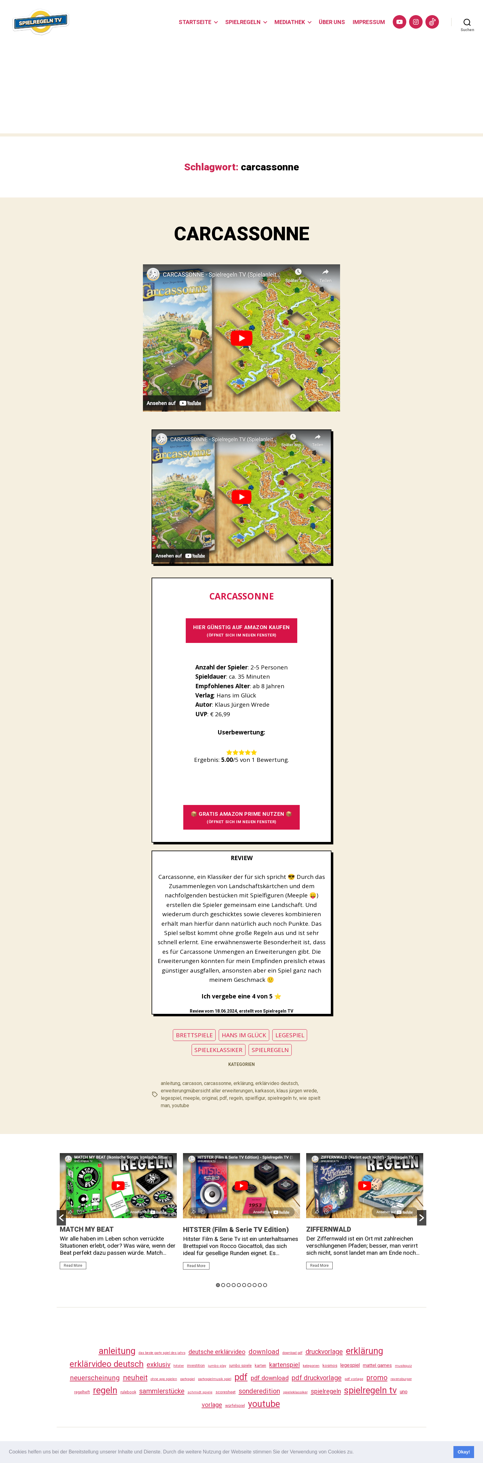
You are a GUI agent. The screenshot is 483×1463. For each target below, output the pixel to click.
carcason (192, 1084)
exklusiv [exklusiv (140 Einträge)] (158, 1366)
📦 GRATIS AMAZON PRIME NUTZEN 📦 (241, 818)
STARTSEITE (195, 22)
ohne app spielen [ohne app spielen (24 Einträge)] (164, 1380)
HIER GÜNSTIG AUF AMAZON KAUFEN (241, 631)
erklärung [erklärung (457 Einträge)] (364, 1352)
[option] (118, 1215)
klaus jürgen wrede (297, 1092)
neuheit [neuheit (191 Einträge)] (135, 1378)
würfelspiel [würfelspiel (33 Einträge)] (235, 1406)
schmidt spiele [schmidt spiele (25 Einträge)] (200, 1394)
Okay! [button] (464, 1451)
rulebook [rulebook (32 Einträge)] (128, 1393)
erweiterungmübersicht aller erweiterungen (207, 1092)
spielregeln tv (281, 1099)
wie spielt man (314, 1099)
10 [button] (265, 1286)
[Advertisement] (241, 91)
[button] (356, 1452)
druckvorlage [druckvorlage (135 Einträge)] (324, 1352)
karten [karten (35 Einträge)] (260, 1366)
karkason (264, 1092)
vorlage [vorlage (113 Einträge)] (212, 1406)
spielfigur (255, 1099)
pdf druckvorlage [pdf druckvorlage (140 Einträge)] (317, 1379)
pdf (223, 1099)
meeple (191, 1099)
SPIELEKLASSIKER (218, 1051)
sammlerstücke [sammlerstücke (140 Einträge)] (162, 1392)
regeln (236, 1099)
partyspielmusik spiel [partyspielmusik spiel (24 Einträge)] (214, 1380)
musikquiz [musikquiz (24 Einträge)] (403, 1367)
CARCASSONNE (241, 234)
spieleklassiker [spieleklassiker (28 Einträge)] (295, 1393)
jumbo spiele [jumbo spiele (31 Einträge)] (240, 1366)
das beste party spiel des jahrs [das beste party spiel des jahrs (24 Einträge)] (162, 1354)
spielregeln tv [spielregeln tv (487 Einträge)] (370, 1391)
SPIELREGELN (243, 22)
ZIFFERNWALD (328, 1230)
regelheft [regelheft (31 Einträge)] (82, 1393)
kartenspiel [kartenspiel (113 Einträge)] (284, 1366)
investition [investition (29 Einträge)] (196, 1367)
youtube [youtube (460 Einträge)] (264, 1405)
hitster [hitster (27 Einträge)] (178, 1367)
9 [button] (260, 1286)
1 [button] (218, 1286)
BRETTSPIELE (194, 1036)
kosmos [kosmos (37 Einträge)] (330, 1366)
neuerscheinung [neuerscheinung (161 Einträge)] (95, 1379)
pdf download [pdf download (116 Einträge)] (270, 1379)
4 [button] (234, 1286)
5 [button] (239, 1286)
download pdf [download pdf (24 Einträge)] (292, 1354)
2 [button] (223, 1286)
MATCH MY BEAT (87, 1230)
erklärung (243, 1084)
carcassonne (217, 1084)
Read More (73, 1266)
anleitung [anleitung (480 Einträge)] (117, 1352)
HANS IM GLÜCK (244, 1036)
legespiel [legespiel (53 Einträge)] (350, 1366)
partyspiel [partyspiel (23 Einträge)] (187, 1380)
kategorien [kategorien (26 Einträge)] (311, 1367)
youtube (169, 1106)
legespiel (171, 1099)
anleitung (170, 1084)
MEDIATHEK (289, 22)
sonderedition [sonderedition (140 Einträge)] (259, 1392)
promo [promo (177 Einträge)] (377, 1379)
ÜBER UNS (332, 22)
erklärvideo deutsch (276, 1084)
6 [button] (244, 1286)
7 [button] (249, 1286)
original (209, 1099)
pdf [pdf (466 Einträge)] (241, 1378)
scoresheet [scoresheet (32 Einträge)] (226, 1393)
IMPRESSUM (369, 22)
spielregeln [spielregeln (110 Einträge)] (326, 1392)
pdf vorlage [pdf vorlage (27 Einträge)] (354, 1380)
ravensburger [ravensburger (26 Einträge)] (401, 1380)
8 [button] (255, 1286)
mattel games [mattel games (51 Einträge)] (377, 1366)
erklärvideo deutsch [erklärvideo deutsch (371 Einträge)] (107, 1365)
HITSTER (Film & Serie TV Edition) (236, 1230)
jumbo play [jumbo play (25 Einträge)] (217, 1367)
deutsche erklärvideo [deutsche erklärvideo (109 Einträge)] (217, 1352)
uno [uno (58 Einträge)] (404, 1393)
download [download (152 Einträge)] (264, 1352)
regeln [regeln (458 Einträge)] (105, 1391)
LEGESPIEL (289, 1036)
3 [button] (228, 1286)
